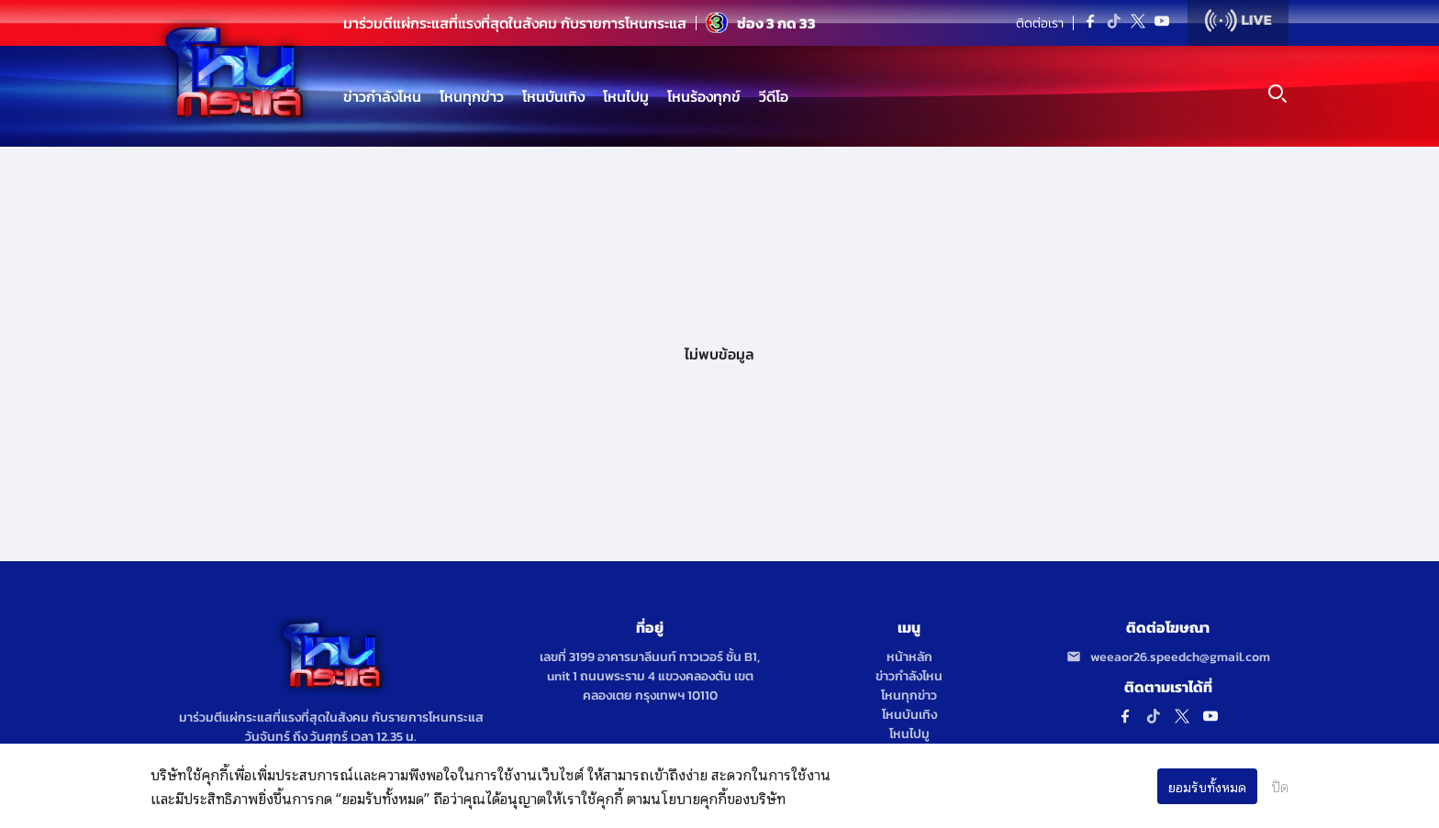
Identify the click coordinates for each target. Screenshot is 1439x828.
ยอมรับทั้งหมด (1207, 786)
